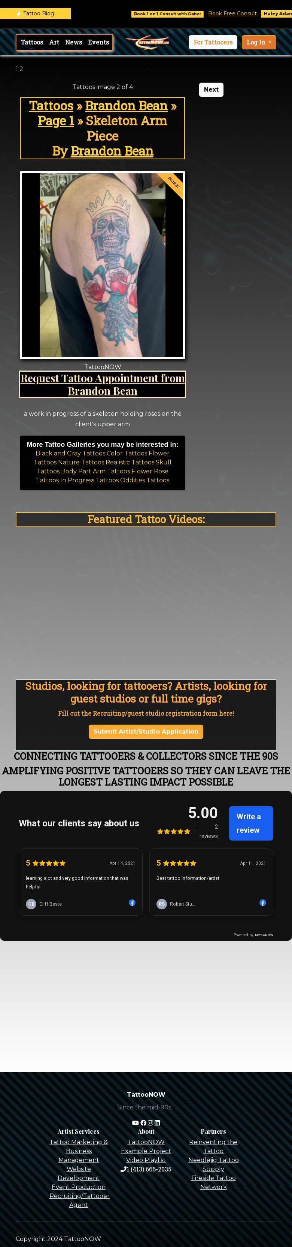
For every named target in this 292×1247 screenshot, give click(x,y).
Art (54, 42)
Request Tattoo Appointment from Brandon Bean (103, 384)
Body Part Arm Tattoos (95, 471)
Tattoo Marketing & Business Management (78, 1151)
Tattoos (32, 42)
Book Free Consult (239, 13)
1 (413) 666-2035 (146, 1169)
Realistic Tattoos (130, 462)
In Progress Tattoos (89, 480)
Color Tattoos (127, 453)
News (73, 42)
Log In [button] (257, 42)
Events (98, 42)
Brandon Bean (126, 105)
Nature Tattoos (81, 462)
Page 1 (56, 120)
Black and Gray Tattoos (70, 453)
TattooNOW (146, 1142)
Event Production (79, 1187)
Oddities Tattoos (144, 480)
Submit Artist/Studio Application (146, 731)
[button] (213, 42)
